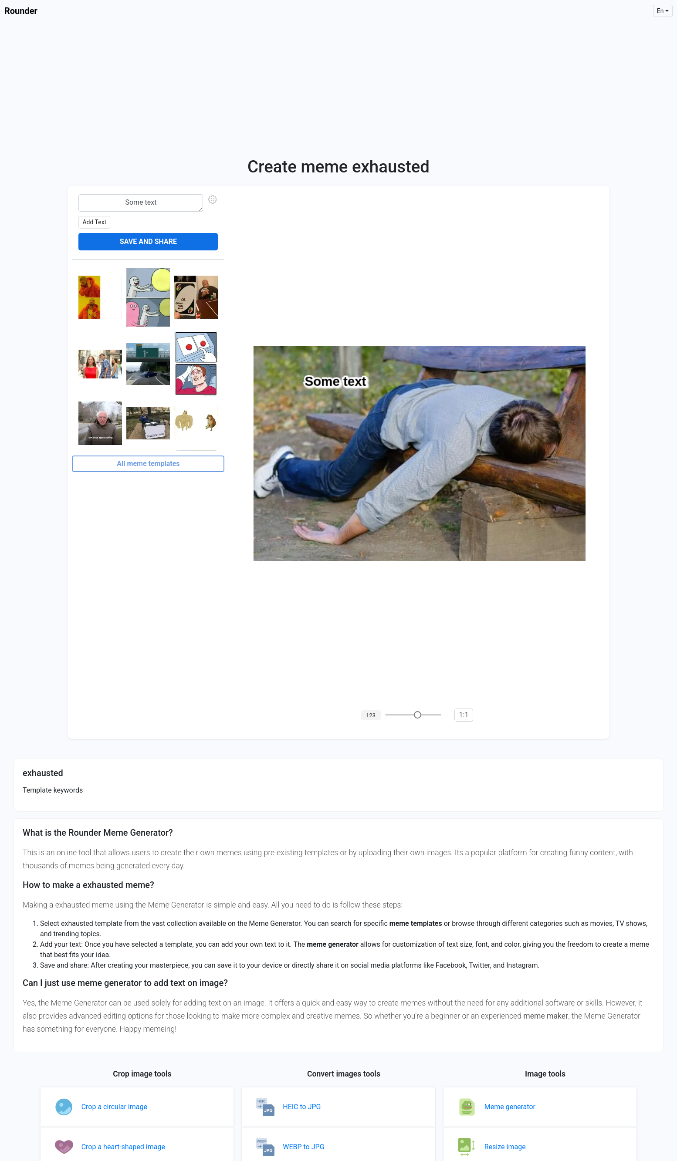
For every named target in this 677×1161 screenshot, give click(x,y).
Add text (94, 222)
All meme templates (148, 463)
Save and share (148, 241)
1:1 (464, 715)
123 (371, 715)
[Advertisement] (338, 87)
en (660, 10)
